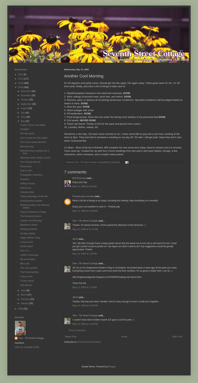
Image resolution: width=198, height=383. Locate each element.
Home (124, 336)
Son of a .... (25, 250)
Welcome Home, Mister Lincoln (35, 157)
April (23, 290)
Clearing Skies (27, 192)
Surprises (25, 179)
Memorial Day (27, 146)
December (26, 91)
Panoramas (25, 166)
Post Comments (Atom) (89, 342)
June (23, 117)
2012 (21, 74)
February (25, 299)
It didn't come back (29, 255)
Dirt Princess (79, 178)
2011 (21, 78)
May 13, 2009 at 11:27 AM (85, 229)
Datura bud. (26, 188)
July (23, 112)
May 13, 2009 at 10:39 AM (85, 211)
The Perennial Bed (29, 272)
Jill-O (75, 239)
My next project (27, 259)
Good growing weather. (31, 200)
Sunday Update (27, 233)
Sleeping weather (28, 229)
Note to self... (26, 170)
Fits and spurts (27, 133)
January (25, 303)
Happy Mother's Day (30, 237)
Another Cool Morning (31, 220)
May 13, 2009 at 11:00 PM (85, 305)
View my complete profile (27, 347)
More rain (25, 263)
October (25, 99)
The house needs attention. (33, 142)
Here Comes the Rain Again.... (35, 138)
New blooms (26, 285)
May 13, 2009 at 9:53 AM (84, 186)
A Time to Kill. (27, 242)
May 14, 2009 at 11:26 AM (85, 324)
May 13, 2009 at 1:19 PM (84, 287)
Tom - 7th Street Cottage (85, 221)
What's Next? (26, 246)
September (26, 104)
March (24, 294)
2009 (21, 87)
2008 (21, 308)
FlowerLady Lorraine (83, 196)
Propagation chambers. (31, 175)
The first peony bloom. (31, 216)
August (24, 108)
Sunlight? (24, 129)
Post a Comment (77, 330)
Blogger (112, 366)
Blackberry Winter (29, 225)
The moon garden (29, 268)
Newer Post (70, 336)
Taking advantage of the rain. (34, 196)
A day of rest (26, 276)
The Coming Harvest (30, 162)
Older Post (177, 336)
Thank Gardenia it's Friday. (33, 212)
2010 (21, 83)
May (23, 121)
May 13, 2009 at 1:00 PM (84, 253)
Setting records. (28, 183)
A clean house (27, 280)
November (26, 95)
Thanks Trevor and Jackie (32, 125)
